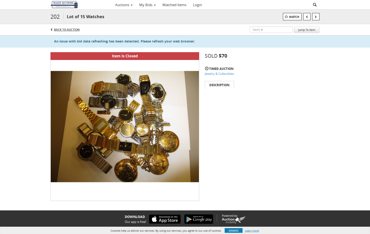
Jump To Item (306, 30)
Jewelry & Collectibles (219, 74)
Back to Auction (67, 30)
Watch (294, 17)
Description (219, 85)
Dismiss (234, 230)
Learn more (252, 230)
